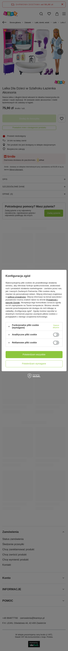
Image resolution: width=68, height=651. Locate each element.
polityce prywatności (17, 297)
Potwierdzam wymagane (34, 363)
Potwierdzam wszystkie (34, 354)
